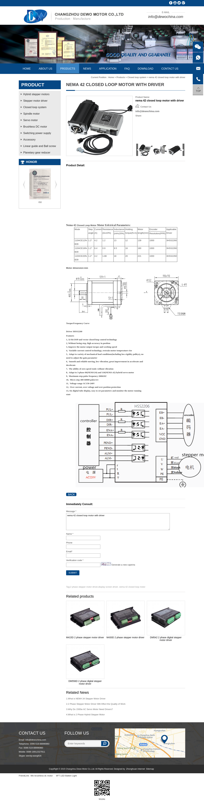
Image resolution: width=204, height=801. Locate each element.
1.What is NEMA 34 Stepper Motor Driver (85, 698)
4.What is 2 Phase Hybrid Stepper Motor (85, 714)
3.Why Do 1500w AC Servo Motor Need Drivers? (89, 709)
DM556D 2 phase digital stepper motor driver (85, 682)
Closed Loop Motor (86, 225)
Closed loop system (136, 77)
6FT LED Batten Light (66, 775)
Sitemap (150, 769)
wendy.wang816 (33, 755)
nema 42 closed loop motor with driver (118, 521)
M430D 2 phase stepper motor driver (125, 637)
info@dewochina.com (165, 17)
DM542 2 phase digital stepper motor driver (166, 638)
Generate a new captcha (123, 565)
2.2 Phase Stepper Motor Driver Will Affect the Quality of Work (95, 704)
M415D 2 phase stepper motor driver (85, 637)
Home (111, 77)
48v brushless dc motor (41, 775)
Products (120, 77)
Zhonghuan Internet (135, 769)
